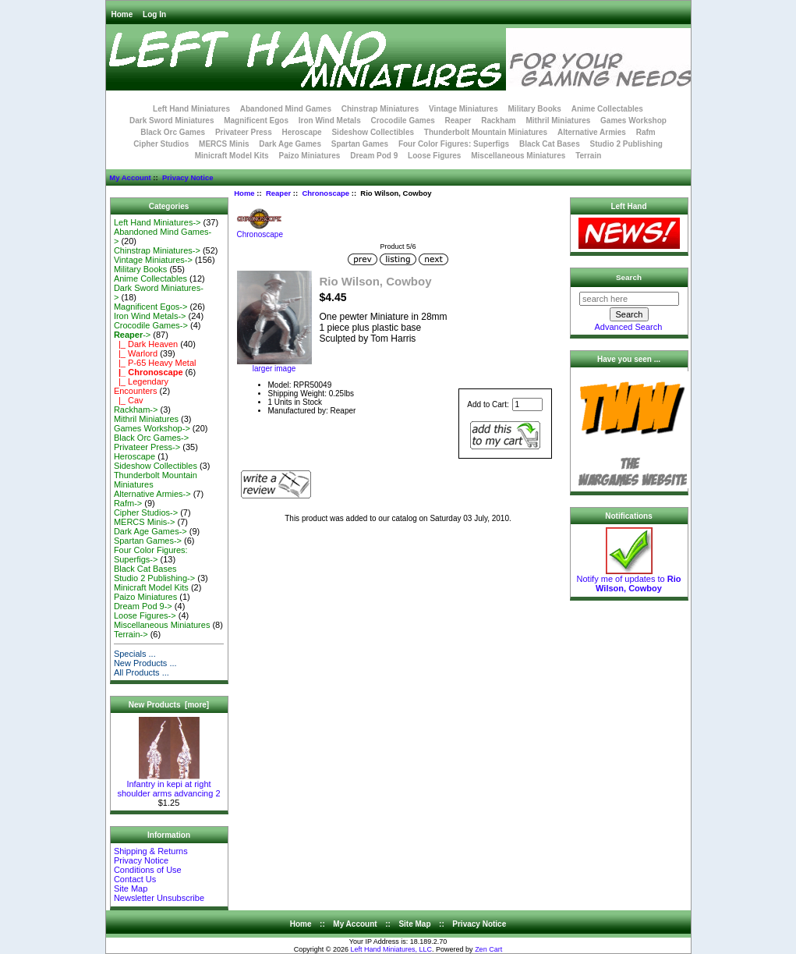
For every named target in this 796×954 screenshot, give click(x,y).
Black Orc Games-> (151, 437)
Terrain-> (131, 634)
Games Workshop (633, 120)
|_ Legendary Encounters (141, 386)
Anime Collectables (607, 109)
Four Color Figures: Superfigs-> (151, 554)
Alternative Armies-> (152, 493)
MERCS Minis (224, 144)
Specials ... (135, 653)
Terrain (588, 155)
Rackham (498, 120)
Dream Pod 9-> (143, 606)
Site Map (130, 888)
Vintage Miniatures (463, 109)
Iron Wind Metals (330, 120)
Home (122, 14)
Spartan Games (359, 144)
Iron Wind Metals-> (150, 316)
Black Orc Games (172, 132)
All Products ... (141, 672)
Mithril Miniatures (557, 120)
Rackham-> (136, 409)
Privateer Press (243, 132)
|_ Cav (128, 400)
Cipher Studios (161, 144)
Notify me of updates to (629, 579)
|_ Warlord (135, 353)
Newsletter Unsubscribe (159, 898)
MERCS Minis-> (144, 522)
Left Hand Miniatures (191, 109)
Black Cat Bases (549, 144)
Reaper (278, 193)
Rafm (646, 132)
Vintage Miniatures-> (153, 259)
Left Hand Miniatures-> (157, 222)
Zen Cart (488, 949)
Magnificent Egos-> (150, 306)
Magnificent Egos (256, 120)
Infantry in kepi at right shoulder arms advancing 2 (168, 784)
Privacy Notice (187, 177)
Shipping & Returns (151, 851)
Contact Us (135, 879)
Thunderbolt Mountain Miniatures (485, 132)
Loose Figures (434, 155)
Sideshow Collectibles (372, 132)
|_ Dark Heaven (146, 344)
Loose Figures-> (145, 615)
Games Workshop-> (152, 428)
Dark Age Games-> (150, 531)
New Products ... (145, 663)
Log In (154, 14)
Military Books (534, 109)
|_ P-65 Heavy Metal (155, 362)
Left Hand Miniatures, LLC (392, 949)
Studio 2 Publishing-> (154, 578)
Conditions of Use (148, 869)
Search (629, 277)
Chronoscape (325, 193)
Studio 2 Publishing (626, 144)
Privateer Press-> (147, 447)
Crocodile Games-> (151, 325)
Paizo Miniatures (309, 155)
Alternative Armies (591, 132)
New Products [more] (169, 704)
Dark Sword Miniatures (171, 120)
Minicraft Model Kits (232, 155)
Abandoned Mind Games (285, 109)
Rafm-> (128, 503)
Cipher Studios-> (146, 512)
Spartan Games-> (148, 540)
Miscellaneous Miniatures (518, 155)
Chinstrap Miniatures (380, 109)
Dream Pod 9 (374, 155)
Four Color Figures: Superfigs (453, 144)
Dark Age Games (290, 144)
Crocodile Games (403, 120)
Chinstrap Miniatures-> (157, 250)
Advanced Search (629, 327)
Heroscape (302, 132)
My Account (129, 177)
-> (132, 334)
